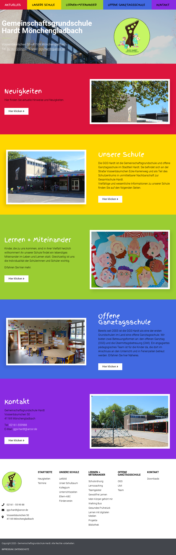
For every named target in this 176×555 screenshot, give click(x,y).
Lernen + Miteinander (37, 239)
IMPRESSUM (7, 549)
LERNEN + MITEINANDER (97, 473)
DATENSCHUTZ (22, 549)
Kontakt (17, 401)
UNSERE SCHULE (44, 5)
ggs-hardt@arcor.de (52, 49)
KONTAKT (153, 472)
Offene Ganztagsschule (124, 319)
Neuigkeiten (23, 91)
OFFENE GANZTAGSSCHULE (127, 5)
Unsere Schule (121, 154)
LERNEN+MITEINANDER (82, 5)
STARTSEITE (45, 472)
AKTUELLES (13, 5)
